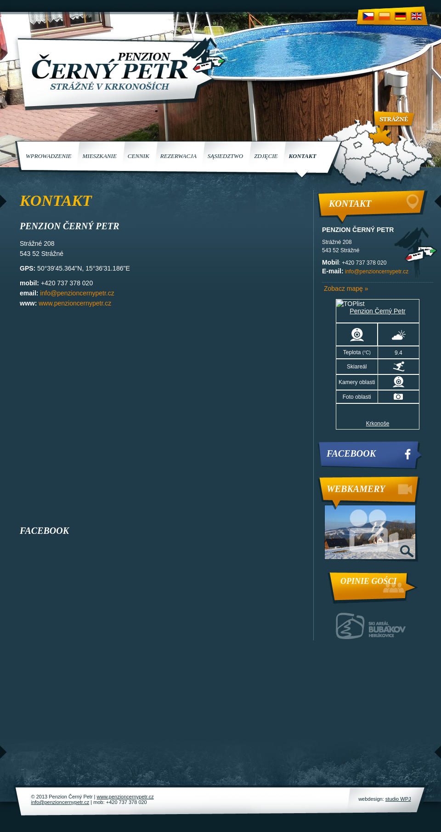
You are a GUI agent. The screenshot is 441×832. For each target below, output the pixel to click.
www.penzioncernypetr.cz (75, 303)
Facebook (351, 453)
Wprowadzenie (48, 156)
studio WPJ (398, 799)
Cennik (138, 156)
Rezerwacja (178, 156)
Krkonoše (378, 423)
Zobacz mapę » (346, 288)
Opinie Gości (368, 581)
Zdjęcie (265, 156)
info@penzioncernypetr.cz (77, 293)
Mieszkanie (99, 156)
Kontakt (302, 156)
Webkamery (356, 489)
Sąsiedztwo (225, 156)
